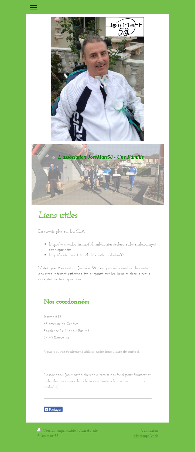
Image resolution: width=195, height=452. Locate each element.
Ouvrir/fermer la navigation (98, 7)
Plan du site (88, 430)
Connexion (149, 430)
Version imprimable (57, 430)
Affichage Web (145, 435)
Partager (53, 409)
